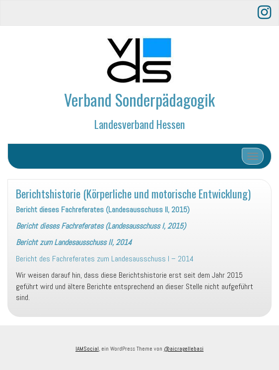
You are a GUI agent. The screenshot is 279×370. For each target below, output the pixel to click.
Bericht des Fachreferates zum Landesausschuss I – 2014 (105, 258)
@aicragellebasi (184, 348)
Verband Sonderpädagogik (139, 99)
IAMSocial (87, 348)
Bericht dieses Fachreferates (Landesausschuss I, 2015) (101, 226)
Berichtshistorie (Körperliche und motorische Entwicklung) (133, 193)
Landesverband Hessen (139, 124)
